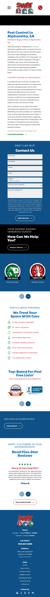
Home (25, 566)
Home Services (25, 582)
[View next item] (28, 296)
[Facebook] (29, 594)
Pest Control (25, 569)
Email (10, 173)
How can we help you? (15, 190)
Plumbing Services (25, 579)
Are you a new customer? (16, 185)
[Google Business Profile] (17, 594)
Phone (10, 167)
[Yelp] (25, 594)
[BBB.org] (21, 594)
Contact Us (25, 585)
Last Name (11, 161)
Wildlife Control (25, 575)
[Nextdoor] (33, 594)
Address (10, 179)
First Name (11, 156)
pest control (33, 47)
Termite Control (25, 572)
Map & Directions (25, 557)
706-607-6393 (25, 544)
